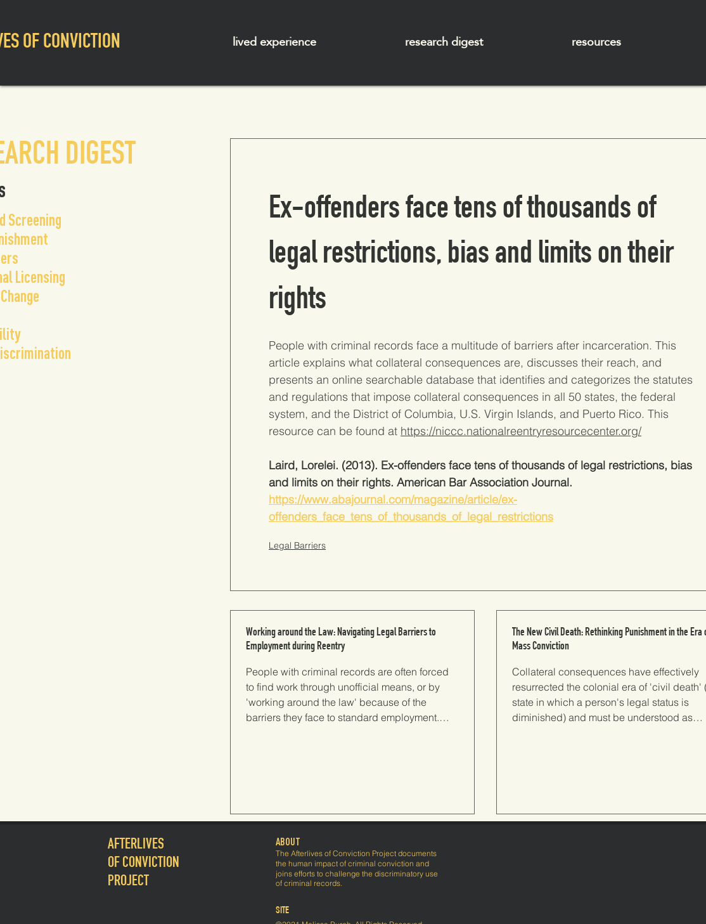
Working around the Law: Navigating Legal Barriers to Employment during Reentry (341, 640)
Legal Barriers (297, 545)
